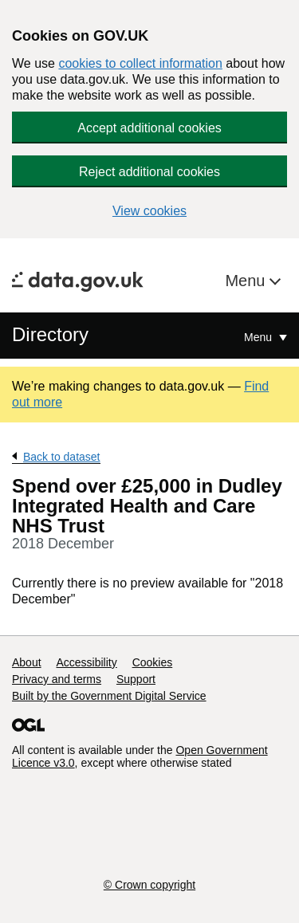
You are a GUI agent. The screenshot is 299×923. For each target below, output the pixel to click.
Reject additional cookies (149, 172)
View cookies (149, 211)
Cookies (152, 662)
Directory (50, 334)
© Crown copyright (149, 884)
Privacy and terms (56, 679)
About (26, 662)
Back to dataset (61, 456)
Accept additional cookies (149, 128)
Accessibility (86, 662)
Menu (247, 280)
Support (135, 679)
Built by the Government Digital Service (109, 695)
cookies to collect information (140, 63)
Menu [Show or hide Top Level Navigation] (259, 337)
